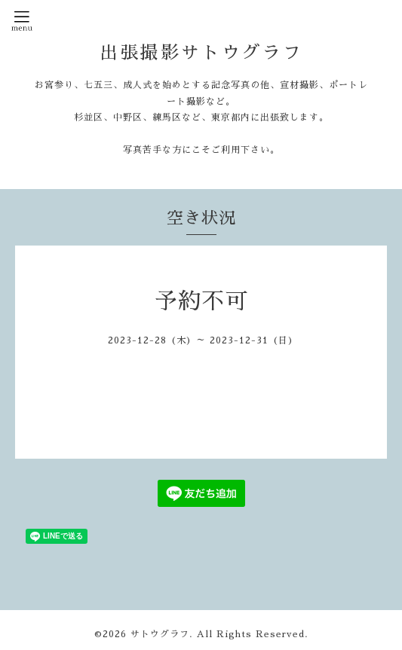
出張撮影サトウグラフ (201, 53)
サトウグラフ (159, 634)
